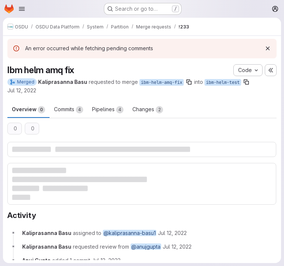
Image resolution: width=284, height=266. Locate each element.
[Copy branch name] (189, 82)
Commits (68, 109)
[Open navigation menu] (22, 9)
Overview (28, 109)
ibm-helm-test (223, 82)
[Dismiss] (267, 48)
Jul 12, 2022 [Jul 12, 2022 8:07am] (21, 90)
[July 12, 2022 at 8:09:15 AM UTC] (177, 246)
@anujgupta (145, 246)
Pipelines (108, 109)
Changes (147, 109)
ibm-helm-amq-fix (161, 82)
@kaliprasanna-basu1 (130, 233)
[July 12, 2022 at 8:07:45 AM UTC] (172, 233)
